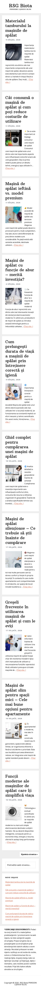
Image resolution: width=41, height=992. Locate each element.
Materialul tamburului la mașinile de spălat (18, 28)
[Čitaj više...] (10, 168)
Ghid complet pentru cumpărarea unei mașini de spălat (19, 447)
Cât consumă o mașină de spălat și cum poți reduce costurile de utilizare (19, 109)
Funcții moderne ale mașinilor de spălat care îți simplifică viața (19, 786)
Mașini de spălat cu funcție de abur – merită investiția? (19, 270)
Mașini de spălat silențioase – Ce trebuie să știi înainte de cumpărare (20, 530)
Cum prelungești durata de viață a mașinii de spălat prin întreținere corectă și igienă (19, 358)
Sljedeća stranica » (29, 854)
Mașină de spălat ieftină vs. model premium (18, 190)
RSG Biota (20, 5)
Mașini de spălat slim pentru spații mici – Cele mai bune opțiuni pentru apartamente (18, 699)
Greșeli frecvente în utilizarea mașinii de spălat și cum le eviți (20, 614)
